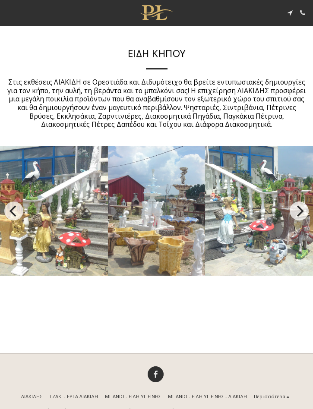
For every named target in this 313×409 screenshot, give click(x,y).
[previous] (13, 210)
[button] (9, 12)
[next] (299, 210)
